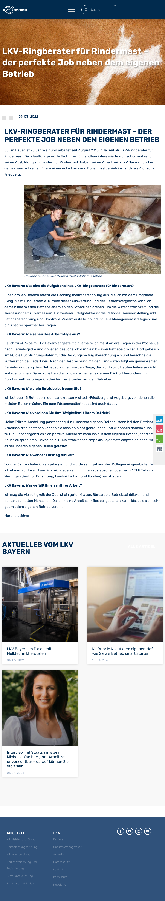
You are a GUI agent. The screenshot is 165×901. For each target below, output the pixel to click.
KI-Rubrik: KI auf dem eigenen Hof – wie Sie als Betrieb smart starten (124, 651)
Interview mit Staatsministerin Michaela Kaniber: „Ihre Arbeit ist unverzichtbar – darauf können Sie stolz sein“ (38, 759)
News (11, 118)
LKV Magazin (4, 118)
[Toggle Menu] (71, 10)
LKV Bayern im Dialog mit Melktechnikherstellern (29, 651)
